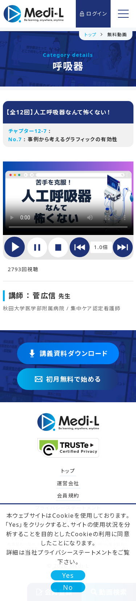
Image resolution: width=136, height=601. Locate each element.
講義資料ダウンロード (68, 353)
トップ (68, 470)
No (68, 587)
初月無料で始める (68, 379)
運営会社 (68, 483)
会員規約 (68, 495)
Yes (68, 575)
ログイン (93, 13)
